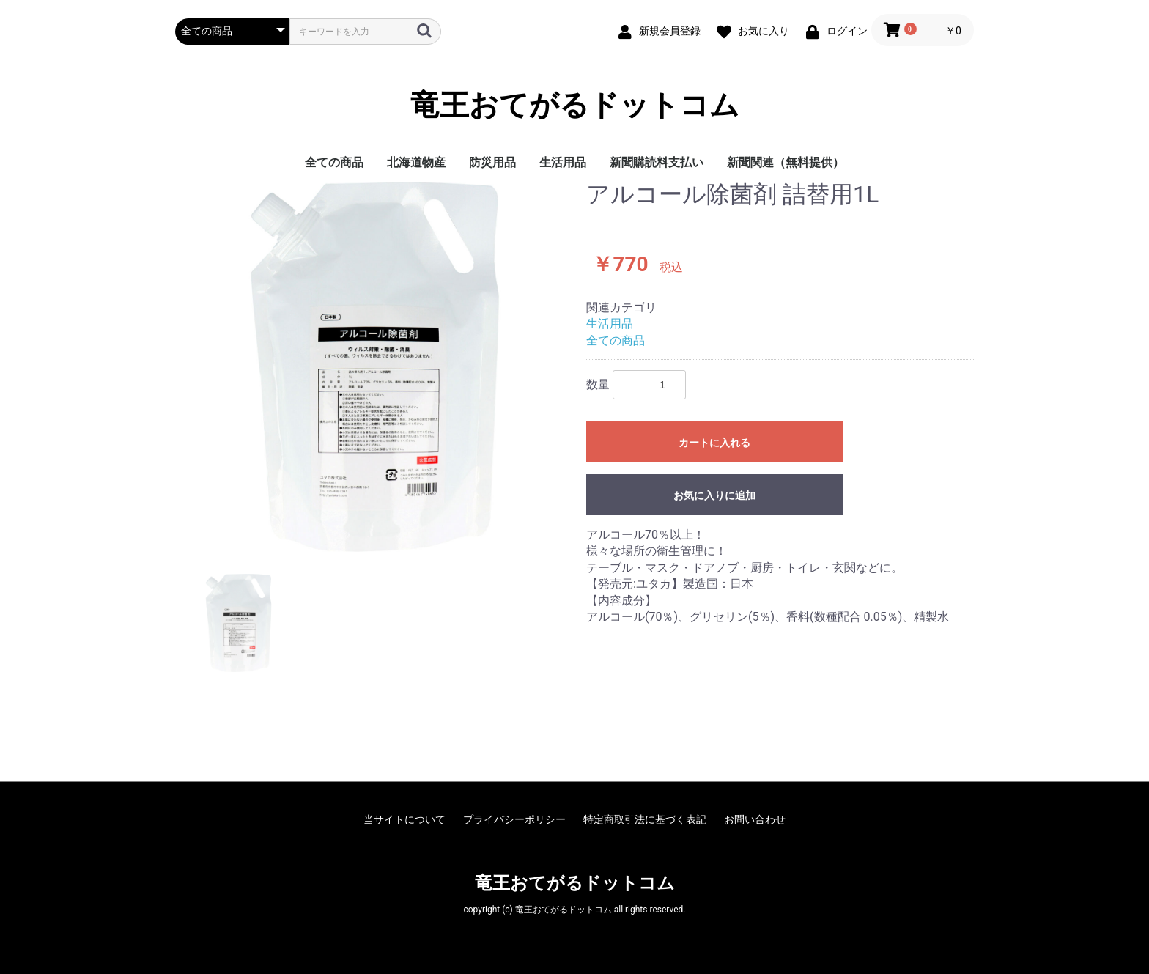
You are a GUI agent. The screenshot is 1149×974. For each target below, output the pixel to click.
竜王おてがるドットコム (574, 105)
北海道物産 (416, 162)
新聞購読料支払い (656, 162)
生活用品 (562, 162)
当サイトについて (404, 819)
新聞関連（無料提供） (785, 162)
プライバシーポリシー (514, 819)
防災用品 (492, 162)
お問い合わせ (755, 819)
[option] (375, 367)
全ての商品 (334, 162)
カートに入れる (714, 443)
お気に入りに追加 (714, 495)
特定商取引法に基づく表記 (644, 819)
